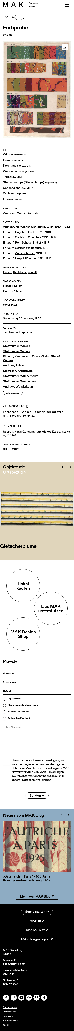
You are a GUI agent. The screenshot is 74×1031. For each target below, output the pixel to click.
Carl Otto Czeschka (28, 237)
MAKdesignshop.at (37, 939)
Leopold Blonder (26, 258)
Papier (7, 272)
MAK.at (37, 920)
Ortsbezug (13, 472)
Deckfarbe (20, 272)
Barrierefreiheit (10, 1020)
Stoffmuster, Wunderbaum (20, 376)
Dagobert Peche (25, 232)
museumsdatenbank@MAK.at (15, 972)
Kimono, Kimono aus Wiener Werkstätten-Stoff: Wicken (34, 358)
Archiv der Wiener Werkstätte (22, 213)
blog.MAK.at (37, 930)
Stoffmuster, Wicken (16, 346)
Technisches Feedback (19, 718)
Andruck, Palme (13, 365)
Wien (49, 227)
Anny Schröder (25, 253)
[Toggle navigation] (67, 4)
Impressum (8, 1016)
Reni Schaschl (24, 242)
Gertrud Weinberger (28, 248)
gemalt (32, 272)
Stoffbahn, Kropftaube (18, 371)
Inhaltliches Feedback (18, 711)
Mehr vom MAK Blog (37, 896)
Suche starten (37, 911)
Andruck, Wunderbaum (18, 386)
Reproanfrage (14, 699)
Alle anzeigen (12, 392)
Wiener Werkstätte (32, 227)
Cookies (7, 1025)
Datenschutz (9, 1011)
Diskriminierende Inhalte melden (23, 705)
